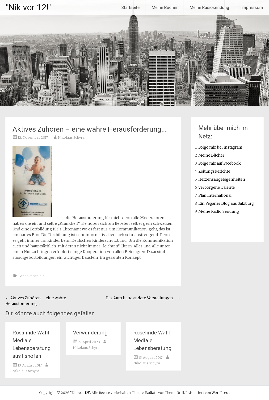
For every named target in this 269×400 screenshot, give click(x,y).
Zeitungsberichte (214, 171)
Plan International (214, 195)
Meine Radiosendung (209, 7)
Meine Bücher (165, 7)
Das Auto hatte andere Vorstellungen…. (143, 298)
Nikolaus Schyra (71, 137)
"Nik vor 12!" (28, 7)
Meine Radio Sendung (218, 211)
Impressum (252, 7)
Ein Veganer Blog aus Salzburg (226, 203)
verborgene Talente (216, 187)
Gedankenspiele (31, 276)
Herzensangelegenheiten (221, 179)
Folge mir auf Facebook (219, 163)
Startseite (130, 7)
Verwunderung (90, 333)
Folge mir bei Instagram (220, 147)
